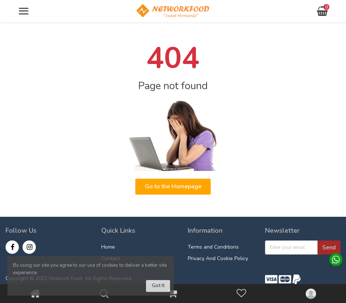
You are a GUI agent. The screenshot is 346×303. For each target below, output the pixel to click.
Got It (158, 285)
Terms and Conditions (213, 246)
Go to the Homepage (173, 186)
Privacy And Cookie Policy (218, 258)
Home (108, 246)
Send (329, 247)
